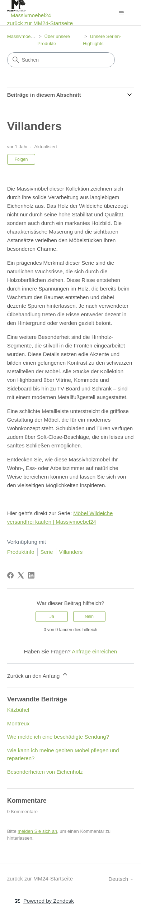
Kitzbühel (18, 710)
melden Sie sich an (37, 831)
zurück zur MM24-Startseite (40, 23)
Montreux (18, 723)
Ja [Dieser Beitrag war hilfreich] (52, 616)
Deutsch (121, 879)
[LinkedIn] (31, 575)
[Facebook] (10, 575)
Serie (47, 552)
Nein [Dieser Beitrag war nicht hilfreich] (89, 616)
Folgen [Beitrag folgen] (21, 159)
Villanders (71, 552)
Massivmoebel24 (24, 36)
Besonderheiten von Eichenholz (45, 772)
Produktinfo (20, 552)
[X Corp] (21, 575)
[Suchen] (61, 60)
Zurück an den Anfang (38, 675)
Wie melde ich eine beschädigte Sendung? (58, 737)
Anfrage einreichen (94, 651)
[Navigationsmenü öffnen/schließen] (121, 13)
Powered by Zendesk (48, 901)
